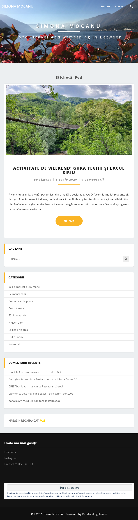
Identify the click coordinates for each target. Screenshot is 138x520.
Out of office (16, 337)
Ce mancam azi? (18, 294)
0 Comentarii (92, 179)
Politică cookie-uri (84, 496)
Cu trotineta (16, 308)
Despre (105, 6)
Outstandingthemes (94, 514)
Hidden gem (16, 322)
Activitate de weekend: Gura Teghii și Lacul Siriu (69, 170)
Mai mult (73, 220)
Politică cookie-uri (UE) (18, 464)
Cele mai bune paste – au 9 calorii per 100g (47, 393)
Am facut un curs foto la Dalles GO (40, 372)
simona (45, 179)
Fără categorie (17, 315)
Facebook (10, 452)
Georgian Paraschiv (20, 379)
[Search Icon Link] (131, 7)
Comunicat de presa (21, 301)
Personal (14, 344)
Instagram (10, 458)
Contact (120, 6)
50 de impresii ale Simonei (24, 287)
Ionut (12, 372)
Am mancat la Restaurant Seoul (43, 386)
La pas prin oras (18, 329)
